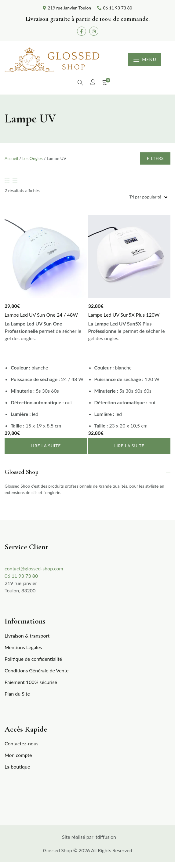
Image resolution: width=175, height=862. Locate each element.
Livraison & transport (27, 635)
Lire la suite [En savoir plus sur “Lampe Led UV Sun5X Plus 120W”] (129, 445)
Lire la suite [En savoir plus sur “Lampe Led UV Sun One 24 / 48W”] (46, 445)
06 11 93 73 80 (21, 576)
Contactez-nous (21, 743)
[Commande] (87, 197)
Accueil (11, 158)
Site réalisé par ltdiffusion (89, 837)
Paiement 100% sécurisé (31, 682)
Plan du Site (17, 694)
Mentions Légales (23, 647)
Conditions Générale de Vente (37, 670)
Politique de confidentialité (33, 659)
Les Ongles (32, 158)
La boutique (17, 766)
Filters (155, 158)
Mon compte (18, 755)
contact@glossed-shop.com (34, 568)
